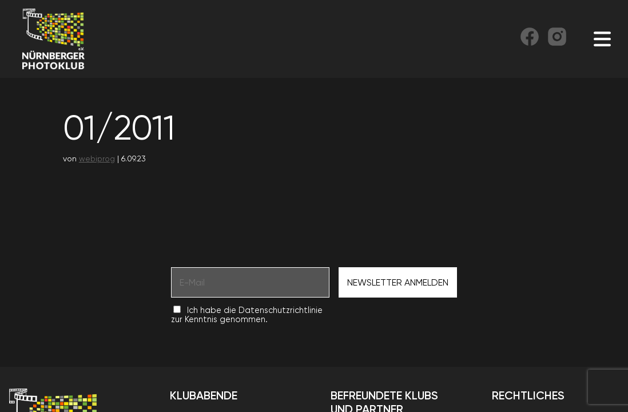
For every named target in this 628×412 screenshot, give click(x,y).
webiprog (97, 158)
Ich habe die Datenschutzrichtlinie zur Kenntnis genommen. (247, 315)
